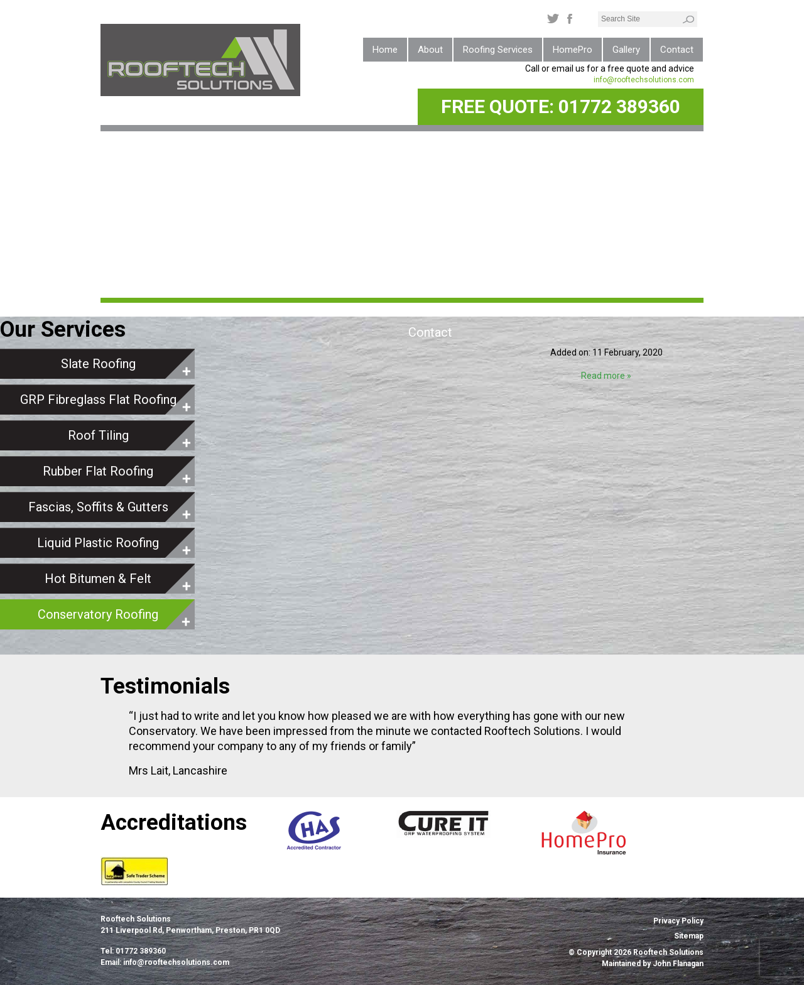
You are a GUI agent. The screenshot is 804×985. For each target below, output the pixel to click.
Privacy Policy (678, 921)
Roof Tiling (98, 435)
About (430, 49)
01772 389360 (619, 106)
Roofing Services (498, 49)
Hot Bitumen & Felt (98, 578)
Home (385, 49)
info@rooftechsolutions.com (644, 79)
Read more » (606, 376)
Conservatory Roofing (98, 614)
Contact (676, 49)
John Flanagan (678, 963)
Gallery (626, 49)
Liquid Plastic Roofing (98, 542)
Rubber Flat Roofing (98, 471)
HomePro (572, 49)
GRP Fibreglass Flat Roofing (98, 399)
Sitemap (689, 936)
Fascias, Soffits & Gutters (98, 506)
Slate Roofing (98, 363)
